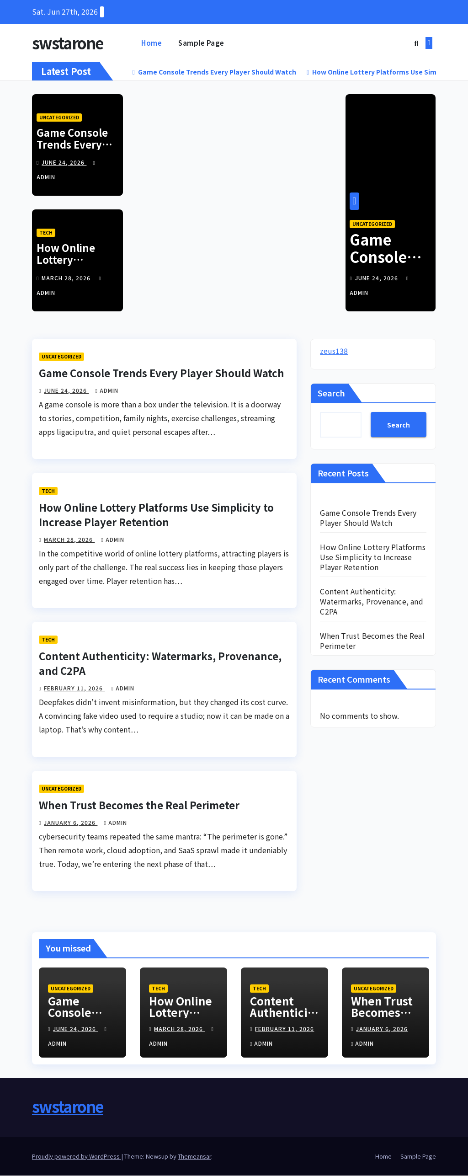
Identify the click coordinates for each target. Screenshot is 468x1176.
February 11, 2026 (74, 689)
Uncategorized (59, 117)
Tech (46, 233)
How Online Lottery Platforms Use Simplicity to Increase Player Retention (156, 514)
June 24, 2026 (64, 163)
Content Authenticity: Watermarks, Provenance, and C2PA (371, 602)
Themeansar (194, 1157)
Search (331, 394)
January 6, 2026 (70, 823)
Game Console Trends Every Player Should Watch (72, 150)
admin (106, 391)
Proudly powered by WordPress (76, 1157)
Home (151, 43)
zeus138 (334, 351)
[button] (416, 42)
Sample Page (201, 43)
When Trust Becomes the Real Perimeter (139, 805)
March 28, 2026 (67, 279)
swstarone (67, 43)
